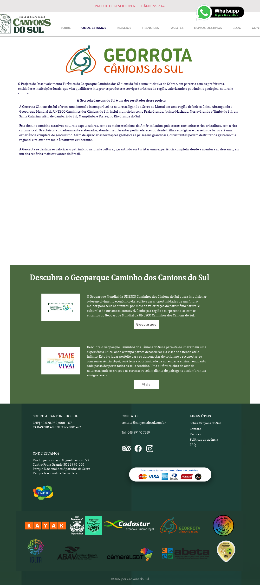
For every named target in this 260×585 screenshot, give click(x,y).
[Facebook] (138, 448)
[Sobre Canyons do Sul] (205, 423)
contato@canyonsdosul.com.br (144, 422)
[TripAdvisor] (126, 448)
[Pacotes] (207, 434)
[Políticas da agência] (212, 439)
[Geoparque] (146, 324)
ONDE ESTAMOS (46, 453)
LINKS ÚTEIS (200, 416)
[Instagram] (150, 448)
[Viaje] (146, 384)
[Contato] (207, 429)
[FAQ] (199, 445)
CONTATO (129, 416)
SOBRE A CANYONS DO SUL (55, 416)
